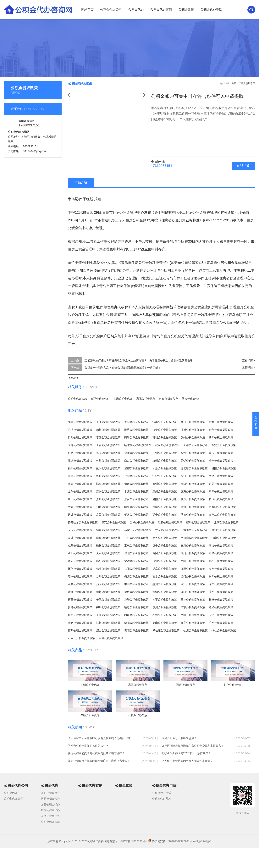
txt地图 (207, 841)
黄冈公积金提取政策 (164, 553)
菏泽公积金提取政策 (136, 437)
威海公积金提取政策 (221, 422)
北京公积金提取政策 (80, 422)
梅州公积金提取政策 (108, 591)
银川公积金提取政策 (108, 476)
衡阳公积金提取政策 (80, 561)
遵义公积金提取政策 (221, 607)
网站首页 (87, 9)
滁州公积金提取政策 (195, 530)
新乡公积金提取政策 (164, 537)
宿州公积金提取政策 (198, 522)
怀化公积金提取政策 (80, 568)
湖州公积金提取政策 (221, 568)
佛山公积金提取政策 (136, 476)
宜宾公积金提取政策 (193, 622)
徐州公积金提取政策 (164, 483)
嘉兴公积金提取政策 (108, 491)
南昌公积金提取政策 (80, 476)
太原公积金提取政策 (164, 468)
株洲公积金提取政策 (108, 568)
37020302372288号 (180, 841)
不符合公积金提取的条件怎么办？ (88, 745)
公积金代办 (136, 9)
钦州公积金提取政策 (195, 630)
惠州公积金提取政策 (164, 584)
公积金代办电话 (211, 9)
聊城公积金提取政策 (164, 437)
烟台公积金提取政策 (193, 422)
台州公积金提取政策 (108, 576)
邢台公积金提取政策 (136, 499)
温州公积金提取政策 (221, 460)
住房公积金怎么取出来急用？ (179, 738)
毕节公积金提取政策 (193, 607)
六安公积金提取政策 (167, 530)
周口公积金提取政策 (193, 483)
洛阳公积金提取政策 (164, 499)
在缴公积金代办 (122, 398)
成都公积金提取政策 (136, 468)
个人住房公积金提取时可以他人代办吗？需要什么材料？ (101, 738)
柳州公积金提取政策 (108, 607)
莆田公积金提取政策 (80, 599)
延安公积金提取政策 (164, 514)
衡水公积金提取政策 (193, 506)
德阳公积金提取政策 (80, 630)
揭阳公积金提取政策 (221, 576)
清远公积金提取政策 (80, 591)
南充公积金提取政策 (80, 622)
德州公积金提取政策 (108, 429)
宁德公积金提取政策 (108, 599)
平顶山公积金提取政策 (194, 537)
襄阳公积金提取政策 (136, 553)
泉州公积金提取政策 (164, 491)
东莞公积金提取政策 (221, 483)
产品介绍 (81, 182)
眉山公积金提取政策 (108, 630)
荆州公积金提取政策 (193, 553)
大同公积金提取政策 (80, 506)
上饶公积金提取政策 (108, 615)
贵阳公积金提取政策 (224, 468)
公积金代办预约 (161, 798)
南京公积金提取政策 (136, 460)
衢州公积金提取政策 (136, 576)
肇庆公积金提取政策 (136, 591)
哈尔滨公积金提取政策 (137, 445)
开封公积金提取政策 (136, 537)
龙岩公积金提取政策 (136, 599)
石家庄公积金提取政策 (81, 638)
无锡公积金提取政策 (193, 460)
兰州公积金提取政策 (80, 553)
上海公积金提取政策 (108, 422)
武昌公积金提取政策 (221, 476)
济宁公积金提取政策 (164, 429)
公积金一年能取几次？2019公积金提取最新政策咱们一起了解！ (123, 367)
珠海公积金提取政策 (193, 491)
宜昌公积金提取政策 (221, 553)
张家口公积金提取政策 (222, 506)
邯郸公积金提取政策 (108, 483)
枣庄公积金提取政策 (108, 437)
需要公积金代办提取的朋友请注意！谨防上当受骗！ (99, 760)
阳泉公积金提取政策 (136, 506)
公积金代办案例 (161, 9)
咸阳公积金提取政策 (80, 545)
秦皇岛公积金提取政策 (222, 514)
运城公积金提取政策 (80, 514)
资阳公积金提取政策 (136, 630)
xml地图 (197, 841)
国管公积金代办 (191, 398)
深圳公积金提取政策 (80, 460)
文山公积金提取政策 (193, 615)
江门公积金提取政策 (193, 576)
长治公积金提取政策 (221, 499)
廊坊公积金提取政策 (164, 506)
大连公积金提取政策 (80, 445)
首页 (234, 83)
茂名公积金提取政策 (80, 584)
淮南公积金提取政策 (226, 522)
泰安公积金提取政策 (114, 522)
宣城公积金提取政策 (80, 537)
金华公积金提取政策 (80, 491)
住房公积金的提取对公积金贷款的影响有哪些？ (96, 753)
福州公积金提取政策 (80, 468)
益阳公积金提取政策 (136, 568)
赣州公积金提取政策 (80, 615)
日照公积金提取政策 (80, 437)
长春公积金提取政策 (108, 445)
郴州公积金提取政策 (221, 561)
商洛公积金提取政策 (221, 545)
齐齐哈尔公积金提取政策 (83, 522)
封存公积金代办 (168, 398)
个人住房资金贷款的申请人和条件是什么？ (187, 760)
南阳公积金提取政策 (80, 483)
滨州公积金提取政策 (193, 437)
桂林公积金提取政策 (221, 599)
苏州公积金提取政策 (108, 460)
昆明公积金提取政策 (108, 468)
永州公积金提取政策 (164, 561)
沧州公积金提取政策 (108, 499)
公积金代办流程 (13, 798)
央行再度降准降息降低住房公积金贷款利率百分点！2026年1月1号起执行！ (194, 745)
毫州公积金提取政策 (224, 530)
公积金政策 (186, 9)
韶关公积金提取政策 (221, 584)
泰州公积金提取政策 (164, 607)
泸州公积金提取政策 (221, 622)
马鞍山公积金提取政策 (137, 530)
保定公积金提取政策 (136, 483)
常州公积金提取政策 (136, 491)
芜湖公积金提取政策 (108, 452)
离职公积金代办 (145, 398)
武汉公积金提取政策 (167, 445)
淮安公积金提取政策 (170, 522)
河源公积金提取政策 (164, 591)
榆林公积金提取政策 (108, 545)
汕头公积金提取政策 (108, 584)
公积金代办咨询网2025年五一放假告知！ (186, 753)
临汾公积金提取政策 (193, 499)
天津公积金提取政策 (195, 445)
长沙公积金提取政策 (193, 452)
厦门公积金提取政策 (193, 591)
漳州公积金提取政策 (221, 591)
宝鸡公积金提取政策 (136, 545)
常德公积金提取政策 (136, 561)
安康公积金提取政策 (193, 545)
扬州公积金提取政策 (193, 476)
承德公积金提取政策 (193, 514)
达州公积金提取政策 (108, 622)
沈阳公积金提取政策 (221, 437)
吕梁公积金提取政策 (108, 514)
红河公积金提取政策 (164, 615)
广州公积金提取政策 (164, 452)
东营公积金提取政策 (221, 429)
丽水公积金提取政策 (164, 576)
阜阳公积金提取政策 (221, 491)
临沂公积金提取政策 (80, 429)
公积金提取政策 (247, 83)
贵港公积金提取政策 (80, 607)
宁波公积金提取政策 (164, 476)
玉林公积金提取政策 (193, 599)
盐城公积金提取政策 (142, 522)
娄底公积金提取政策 (164, 568)
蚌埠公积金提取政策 (108, 530)
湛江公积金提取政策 (193, 584)
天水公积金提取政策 (108, 553)
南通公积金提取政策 (111, 638)
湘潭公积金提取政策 (193, 568)
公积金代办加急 (77, 398)
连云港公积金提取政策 (194, 468)
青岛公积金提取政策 (136, 422)
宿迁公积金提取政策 (136, 607)
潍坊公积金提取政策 (136, 429)
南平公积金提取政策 (164, 599)
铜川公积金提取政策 (136, 514)
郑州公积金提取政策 (136, 452)
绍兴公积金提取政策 (80, 576)
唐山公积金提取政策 (80, 499)
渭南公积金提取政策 (224, 537)
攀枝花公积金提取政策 (165, 630)
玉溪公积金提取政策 (221, 615)
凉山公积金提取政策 (164, 622)
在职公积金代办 (100, 398)
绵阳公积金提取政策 (136, 622)
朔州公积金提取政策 (108, 506)
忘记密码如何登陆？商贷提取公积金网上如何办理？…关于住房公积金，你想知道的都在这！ (140, 360)
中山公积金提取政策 (136, 584)
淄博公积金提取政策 (193, 429)
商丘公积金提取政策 (108, 537)
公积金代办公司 (111, 9)
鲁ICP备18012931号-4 (133, 841)
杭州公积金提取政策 (164, 460)
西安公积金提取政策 (224, 445)
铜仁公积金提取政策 (224, 630)
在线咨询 (243, 166)
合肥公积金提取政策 (80, 452)
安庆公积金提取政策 (80, 530)
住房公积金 (121, 212)
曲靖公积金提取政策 (136, 615)
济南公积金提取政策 (164, 422)
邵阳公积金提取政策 (108, 561)
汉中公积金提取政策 (164, 545)
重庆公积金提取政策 (221, 452)
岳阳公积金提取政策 (193, 561)
